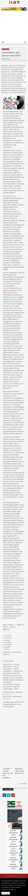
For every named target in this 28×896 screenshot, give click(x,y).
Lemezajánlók (5, 49)
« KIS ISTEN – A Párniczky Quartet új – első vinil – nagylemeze (8, 773)
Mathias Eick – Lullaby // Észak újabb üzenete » (20, 771)
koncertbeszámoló (9, 288)
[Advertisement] (14, 26)
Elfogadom (6, 893)
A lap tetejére (23, 783)
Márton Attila (5, 59)
